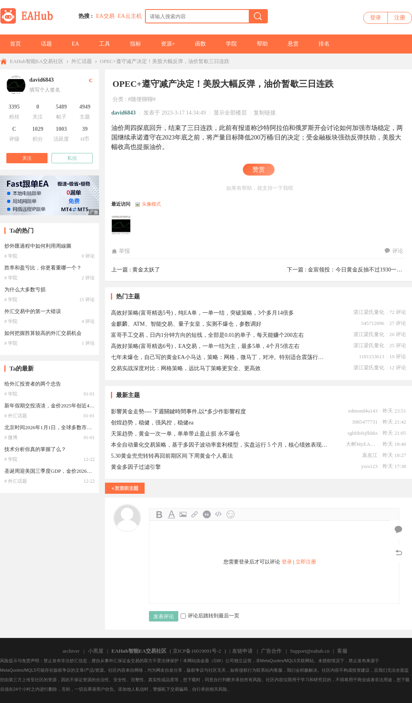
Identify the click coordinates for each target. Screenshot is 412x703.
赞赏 (258, 169)
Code (219, 514)
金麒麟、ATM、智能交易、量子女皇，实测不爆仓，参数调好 (186, 324)
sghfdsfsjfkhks (362, 433)
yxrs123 (369, 466)
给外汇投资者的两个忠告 (32, 384)
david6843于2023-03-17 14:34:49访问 (121, 226)
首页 (15, 44)
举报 (120, 251)
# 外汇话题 (15, 415)
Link (195, 514)
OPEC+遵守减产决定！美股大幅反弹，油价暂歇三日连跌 (164, 61)
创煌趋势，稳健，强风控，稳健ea (152, 423)
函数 (200, 44)
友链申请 (242, 651)
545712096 (372, 323)
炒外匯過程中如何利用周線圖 (37, 246)
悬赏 (293, 44)
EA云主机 (130, 16)
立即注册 (306, 562)
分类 (118, 99)
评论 (394, 251)
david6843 (123, 113)
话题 (46, 44)
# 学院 (10, 256)
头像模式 (151, 204)
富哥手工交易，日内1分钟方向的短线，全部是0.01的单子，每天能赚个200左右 (207, 335)
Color (171, 514)
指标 (135, 44)
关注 (27, 158)
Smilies (231, 514)
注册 (399, 18)
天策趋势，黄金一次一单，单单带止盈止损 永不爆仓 (175, 434)
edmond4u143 (363, 411)
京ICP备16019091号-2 (197, 651)
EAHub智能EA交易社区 (36, 61)
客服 (342, 651)
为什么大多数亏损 (25, 289)
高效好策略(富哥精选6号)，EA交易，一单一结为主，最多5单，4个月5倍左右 (205, 346)
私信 (72, 158)
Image (183, 514)
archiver (71, 651)
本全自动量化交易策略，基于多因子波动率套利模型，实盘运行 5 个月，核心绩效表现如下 (220, 445)
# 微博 (10, 437)
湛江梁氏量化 (368, 312)
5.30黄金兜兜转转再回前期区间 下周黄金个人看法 (172, 456)
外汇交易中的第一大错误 (32, 311)
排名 (324, 44)
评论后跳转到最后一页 (210, 616)
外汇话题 (81, 61)
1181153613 (371, 356)
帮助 (262, 44)
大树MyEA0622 (362, 444)
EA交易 (105, 16)
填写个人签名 (44, 90)
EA (75, 44)
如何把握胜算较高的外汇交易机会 (43, 333)
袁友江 (370, 455)
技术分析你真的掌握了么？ (35, 449)
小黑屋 (95, 651)
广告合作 (271, 651)
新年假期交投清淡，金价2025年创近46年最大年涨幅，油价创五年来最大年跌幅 (94, 406)
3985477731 (365, 422)
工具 (104, 44)
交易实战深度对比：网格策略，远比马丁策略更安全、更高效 (186, 368)
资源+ (168, 44)
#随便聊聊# (142, 99)
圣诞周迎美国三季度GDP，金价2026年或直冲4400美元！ (68, 471)
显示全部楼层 (230, 113)
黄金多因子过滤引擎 (136, 467)
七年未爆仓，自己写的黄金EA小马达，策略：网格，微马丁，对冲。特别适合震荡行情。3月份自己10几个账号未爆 (220, 357)
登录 (375, 18)
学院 (231, 44)
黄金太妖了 (146, 270)
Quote (207, 514)
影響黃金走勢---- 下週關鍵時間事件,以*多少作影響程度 (178, 412)
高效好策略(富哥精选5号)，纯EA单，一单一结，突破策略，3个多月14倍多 (202, 313)
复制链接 (265, 113)
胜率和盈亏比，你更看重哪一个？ (43, 268)
